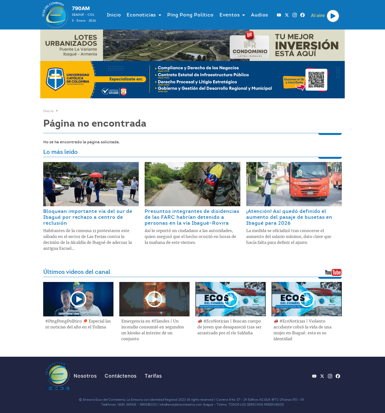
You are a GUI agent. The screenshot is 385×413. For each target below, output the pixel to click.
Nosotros (85, 376)
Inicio (114, 15)
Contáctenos (121, 376)
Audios (259, 15)
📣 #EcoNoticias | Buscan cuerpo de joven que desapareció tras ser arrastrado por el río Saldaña (229, 327)
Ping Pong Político (190, 15)
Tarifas (153, 376)
